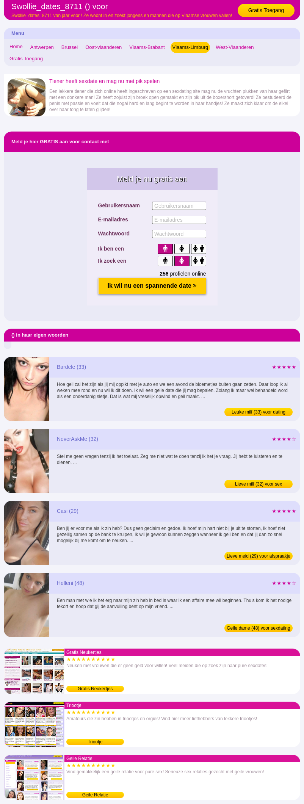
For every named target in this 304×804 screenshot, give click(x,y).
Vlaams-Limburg (190, 47)
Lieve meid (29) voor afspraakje (258, 556)
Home (16, 46)
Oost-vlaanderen (103, 47)
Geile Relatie (95, 795)
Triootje (95, 741)
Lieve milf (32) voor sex (258, 484)
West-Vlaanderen (235, 47)
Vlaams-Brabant (147, 47)
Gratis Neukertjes (95, 688)
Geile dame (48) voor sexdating (258, 628)
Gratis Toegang (266, 10)
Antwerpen (42, 47)
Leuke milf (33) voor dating (258, 412)
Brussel (69, 47)
